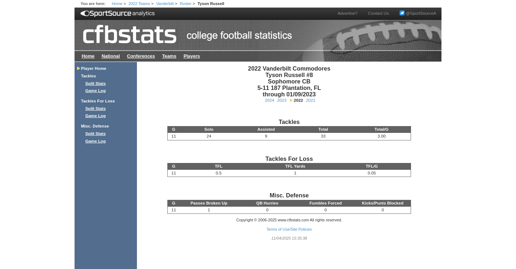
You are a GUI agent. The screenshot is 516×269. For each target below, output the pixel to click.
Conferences (141, 56)
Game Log (95, 90)
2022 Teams (139, 3)
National (111, 56)
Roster (186, 3)
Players (191, 56)
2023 (281, 100)
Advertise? (347, 13)
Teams (169, 56)
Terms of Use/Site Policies (289, 229)
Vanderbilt (165, 3)
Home (117, 3)
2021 (310, 100)
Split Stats (95, 83)
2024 (269, 100)
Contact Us (378, 13)
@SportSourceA (418, 13)
